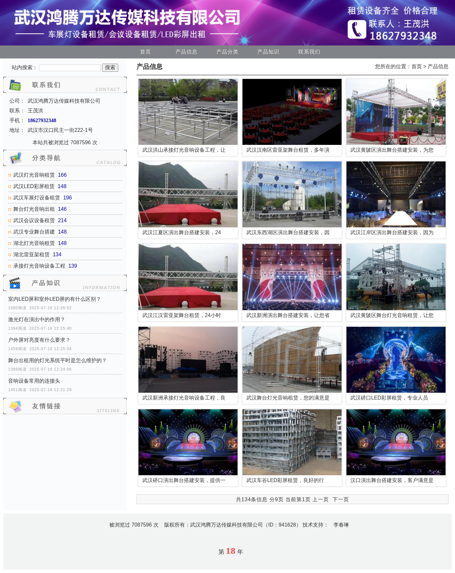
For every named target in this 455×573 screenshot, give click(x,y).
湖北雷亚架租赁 (31, 254)
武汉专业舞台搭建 (34, 232)
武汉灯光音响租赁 (34, 175)
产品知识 (268, 52)
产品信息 (187, 52)
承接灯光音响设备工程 (39, 266)
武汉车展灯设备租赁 (36, 197)
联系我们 (309, 52)
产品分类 (227, 52)
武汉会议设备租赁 (34, 220)
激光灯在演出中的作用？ (36, 319)
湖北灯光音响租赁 (34, 243)
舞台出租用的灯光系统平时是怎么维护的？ (57, 360)
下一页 (340, 499)
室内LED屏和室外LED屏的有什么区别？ (54, 299)
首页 (145, 52)
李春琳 (341, 525)
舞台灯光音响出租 (34, 209)
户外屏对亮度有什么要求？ (39, 340)
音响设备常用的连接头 (34, 381)
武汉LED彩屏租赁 (34, 186)
